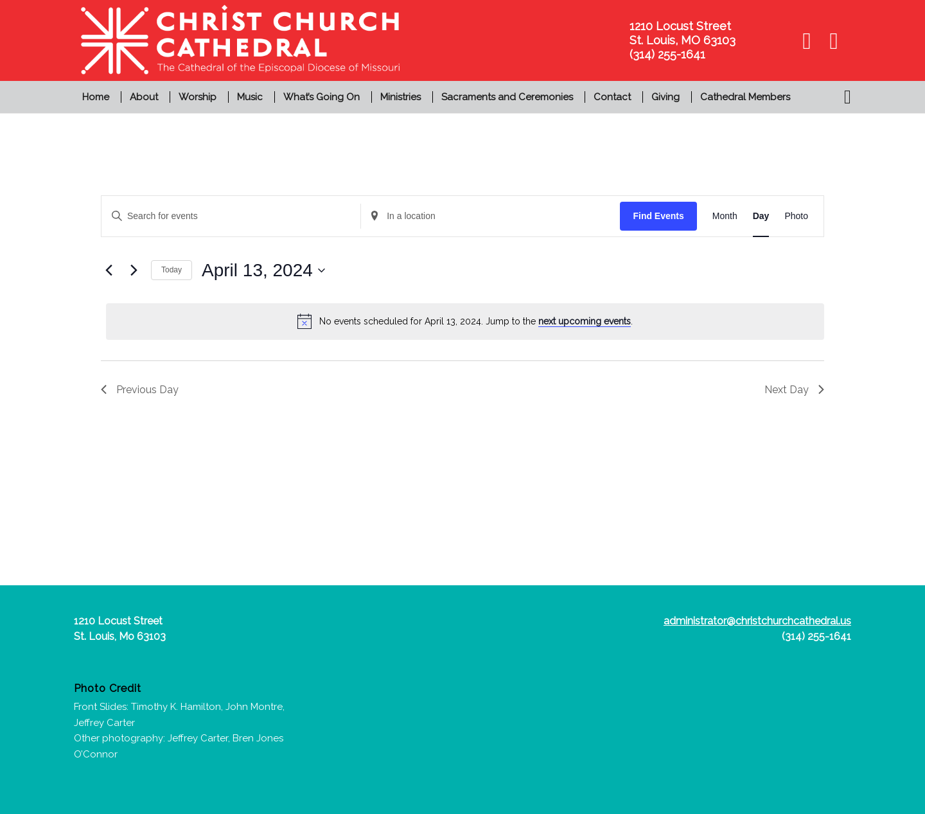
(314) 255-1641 (816, 636)
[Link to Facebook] (806, 40)
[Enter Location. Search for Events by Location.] (490, 216)
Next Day (794, 390)
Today (171, 269)
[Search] (843, 97)
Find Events (658, 216)
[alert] (465, 321)
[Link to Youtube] (833, 40)
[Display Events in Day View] (761, 216)
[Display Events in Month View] (724, 216)
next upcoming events (584, 321)
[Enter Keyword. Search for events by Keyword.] (230, 216)
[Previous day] (108, 270)
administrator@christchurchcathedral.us (757, 621)
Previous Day (140, 390)
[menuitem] (97, 97)
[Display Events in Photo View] (796, 216)
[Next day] (133, 270)
